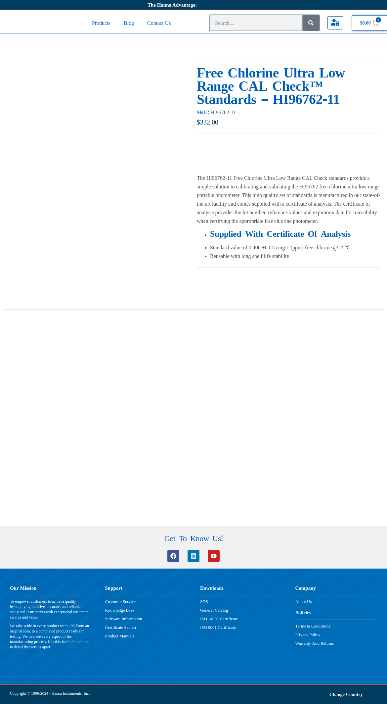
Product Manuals (119, 635)
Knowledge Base (119, 610)
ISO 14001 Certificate (219, 618)
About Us (303, 601)
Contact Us (159, 22)
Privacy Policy (308, 634)
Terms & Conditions (312, 626)
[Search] (311, 23)
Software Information (123, 618)
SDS (204, 601)
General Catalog (214, 610)
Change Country (346, 694)
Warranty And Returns (314, 643)
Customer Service (120, 601)
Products (101, 22)
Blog (129, 22)
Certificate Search (120, 627)
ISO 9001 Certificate (218, 627)
